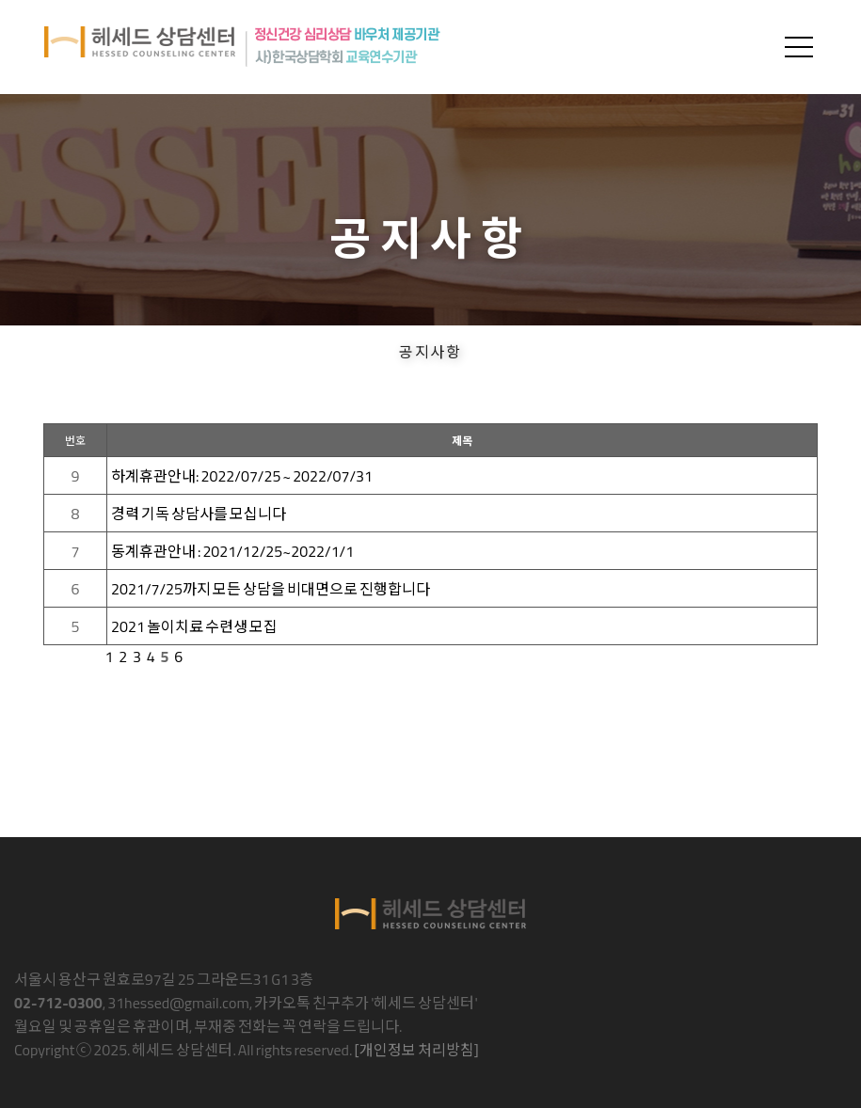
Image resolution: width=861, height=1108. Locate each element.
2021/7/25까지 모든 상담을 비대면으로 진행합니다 (270, 589)
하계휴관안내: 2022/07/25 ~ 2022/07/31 (242, 476)
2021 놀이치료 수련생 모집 (194, 626)
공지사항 (430, 351)
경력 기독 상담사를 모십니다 (198, 513)
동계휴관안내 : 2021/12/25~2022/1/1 (232, 551)
